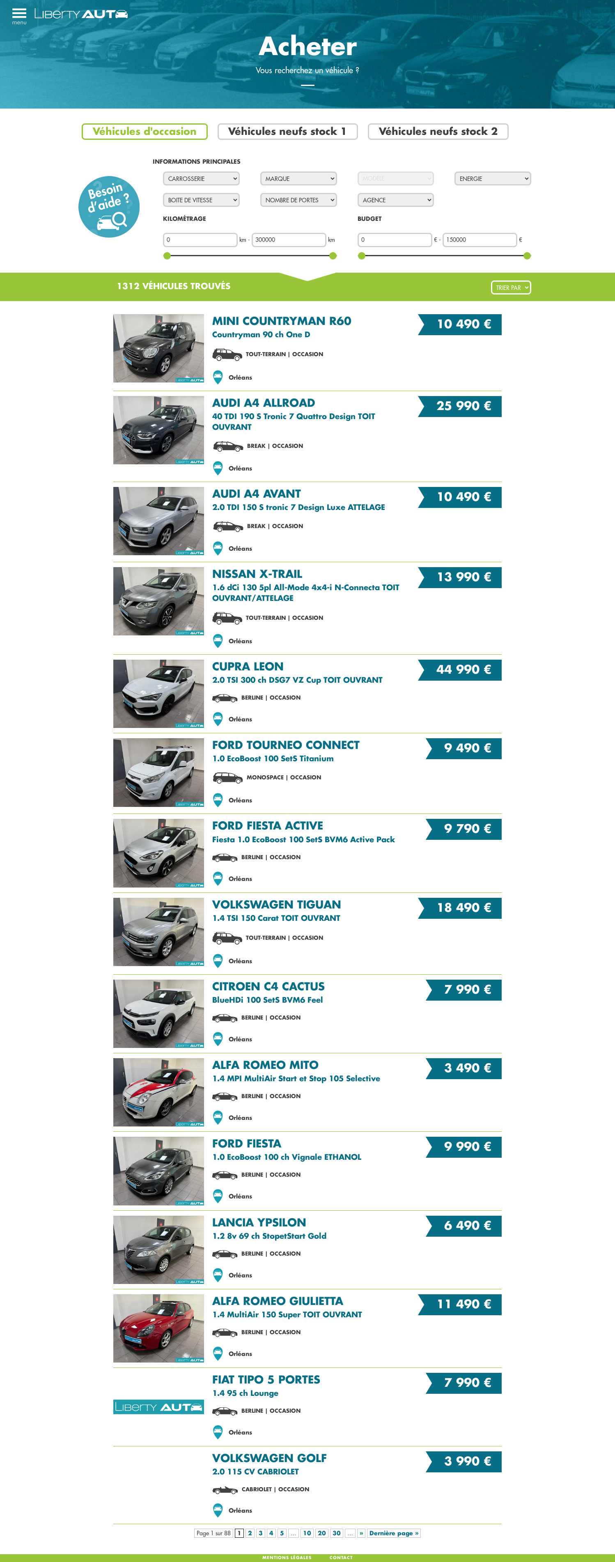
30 (337, 1533)
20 (322, 1533)
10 (307, 1533)
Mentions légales (287, 1558)
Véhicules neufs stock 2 (438, 132)
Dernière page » (393, 1533)
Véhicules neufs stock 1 (287, 132)
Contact (341, 1558)
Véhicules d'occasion (145, 132)
